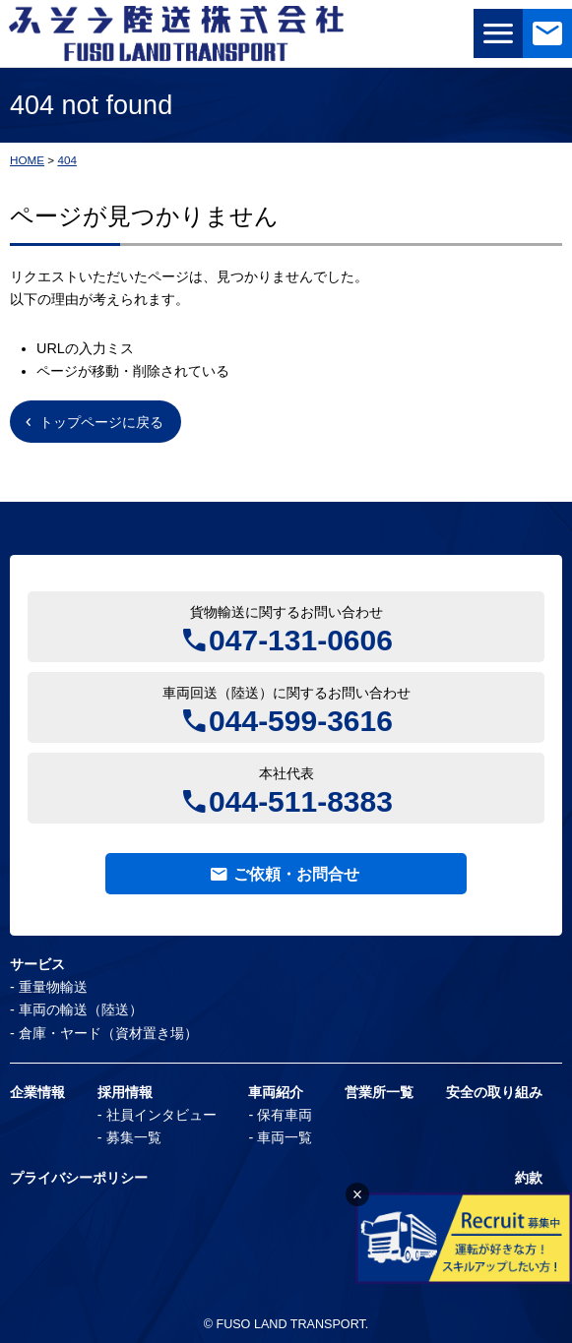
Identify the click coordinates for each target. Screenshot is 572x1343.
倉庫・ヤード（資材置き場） (108, 1033)
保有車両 (284, 1115)
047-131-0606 (301, 638)
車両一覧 (284, 1137)
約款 (528, 1178)
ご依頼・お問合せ (296, 874)
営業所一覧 (379, 1092)
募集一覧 (133, 1137)
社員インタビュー (161, 1115)
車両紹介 (275, 1092)
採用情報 (125, 1092)
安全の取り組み (494, 1092)
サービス (37, 964)
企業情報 (37, 1092)
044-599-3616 (301, 718)
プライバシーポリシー (79, 1178)
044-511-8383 (301, 799)
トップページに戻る (101, 422)
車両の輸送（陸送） (81, 1009)
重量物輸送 (53, 987)
